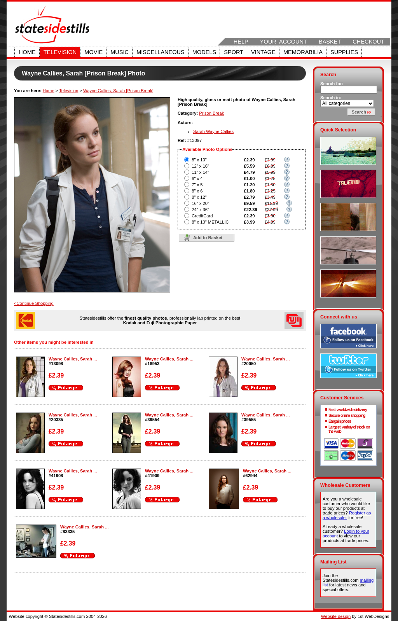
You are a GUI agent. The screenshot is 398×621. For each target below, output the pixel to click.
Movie (93, 52)
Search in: (330, 97)
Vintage (263, 52)
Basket (330, 41)
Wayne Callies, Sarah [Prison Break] (118, 90)
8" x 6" (198, 191)
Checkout (368, 41)
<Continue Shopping (34, 303)
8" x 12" (199, 197)
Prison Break (211, 113)
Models (204, 52)
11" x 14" (200, 172)
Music (119, 52)
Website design (336, 616)
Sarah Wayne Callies (213, 131)
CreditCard (202, 215)
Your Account (283, 41)
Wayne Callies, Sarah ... (73, 359)
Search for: (331, 83)
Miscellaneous (160, 52)
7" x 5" (198, 184)
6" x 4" (198, 178)
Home (27, 52)
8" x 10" (199, 159)
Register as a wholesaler (347, 515)
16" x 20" (200, 203)
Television (60, 52)
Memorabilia (303, 52)
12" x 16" (200, 166)
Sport (233, 52)
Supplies (344, 52)
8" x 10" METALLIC (210, 222)
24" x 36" (200, 209)
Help (241, 41)
